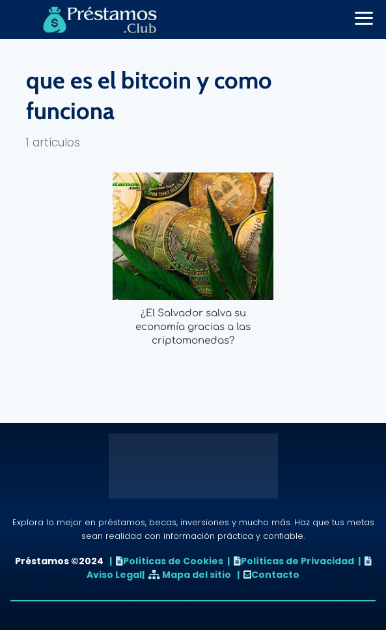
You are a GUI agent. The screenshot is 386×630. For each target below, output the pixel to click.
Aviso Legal (114, 574)
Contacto (275, 574)
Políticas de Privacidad (297, 561)
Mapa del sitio (196, 574)
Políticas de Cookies (173, 561)
